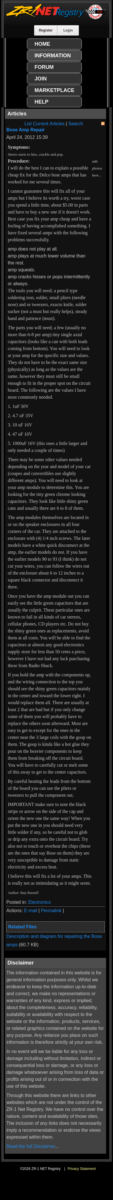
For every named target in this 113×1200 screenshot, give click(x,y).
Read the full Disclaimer (30, 1146)
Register (46, 30)
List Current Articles (45, 123)
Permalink (51, 910)
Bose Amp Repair (25, 129)
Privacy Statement (82, 1169)
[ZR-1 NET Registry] (56, 18)
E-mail (30, 910)
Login (68, 30)
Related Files (22, 926)
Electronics (39, 902)
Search (75, 123)
